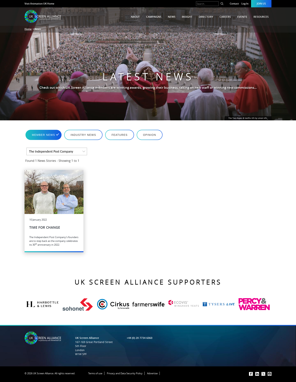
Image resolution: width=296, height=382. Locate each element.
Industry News (83, 134)
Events (242, 16)
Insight (187, 16)
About (135, 16)
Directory (206, 16)
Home (28, 29)
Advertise (152, 373)
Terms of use (95, 373)
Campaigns (153, 16)
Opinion (149, 134)
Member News (43, 134)
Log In (244, 3)
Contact (234, 3)
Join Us (261, 3)
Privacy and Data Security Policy (125, 373)
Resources (261, 16)
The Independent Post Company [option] (51, 151)
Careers (225, 16)
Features (120, 134)
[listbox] (56, 151)
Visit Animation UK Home (39, 3)
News (171, 16)
